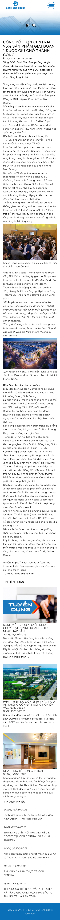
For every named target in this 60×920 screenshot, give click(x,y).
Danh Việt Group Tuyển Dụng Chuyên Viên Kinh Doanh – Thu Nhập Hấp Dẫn (26, 628)
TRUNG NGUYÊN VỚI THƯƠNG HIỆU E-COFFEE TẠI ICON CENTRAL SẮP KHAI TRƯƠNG (27, 836)
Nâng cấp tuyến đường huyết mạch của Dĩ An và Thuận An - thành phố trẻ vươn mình (30, 855)
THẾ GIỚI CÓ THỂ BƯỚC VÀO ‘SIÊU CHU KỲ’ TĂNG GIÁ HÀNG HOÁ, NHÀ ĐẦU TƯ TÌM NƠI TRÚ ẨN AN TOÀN (28, 892)
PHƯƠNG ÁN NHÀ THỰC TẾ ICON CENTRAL (24, 873)
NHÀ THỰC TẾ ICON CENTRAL (23, 770)
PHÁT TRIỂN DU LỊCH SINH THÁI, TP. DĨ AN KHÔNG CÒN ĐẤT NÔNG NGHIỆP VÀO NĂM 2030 (29, 704)
